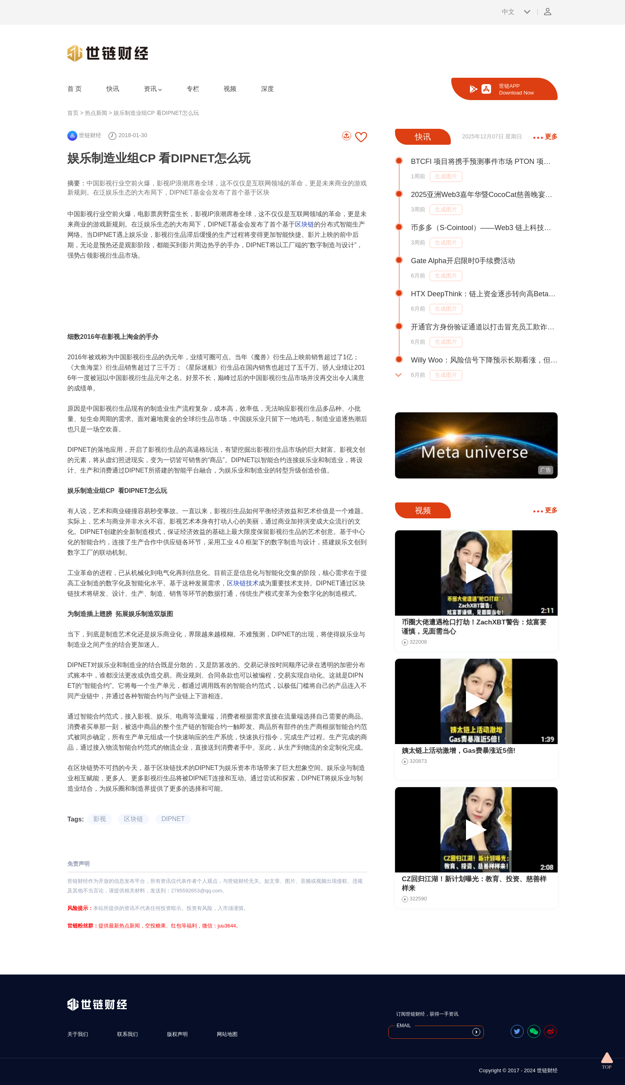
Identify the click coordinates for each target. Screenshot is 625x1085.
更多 (545, 136)
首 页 (74, 88)
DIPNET (173, 818)
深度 (267, 88)
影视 (99, 818)
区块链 (304, 224)
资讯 (153, 89)
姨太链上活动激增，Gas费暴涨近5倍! (458, 750)
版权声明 (177, 1034)
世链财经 (84, 135)
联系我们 (127, 1034)
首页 (73, 113)
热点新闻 (96, 113)
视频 (230, 88)
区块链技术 (243, 583)
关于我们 (77, 1034)
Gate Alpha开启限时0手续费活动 (463, 261)
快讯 (112, 88)
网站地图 (227, 1034)
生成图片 (446, 176)
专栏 (193, 88)
